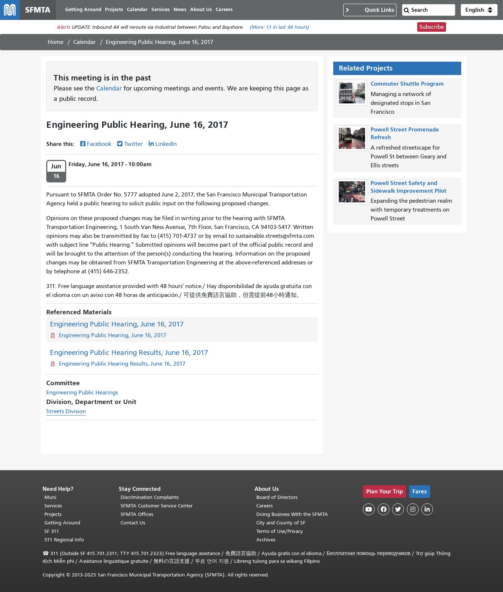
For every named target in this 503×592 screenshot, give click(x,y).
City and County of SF (280, 523)
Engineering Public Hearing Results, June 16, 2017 (129, 353)
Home (55, 43)
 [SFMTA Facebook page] (383, 509)
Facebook (99, 145)
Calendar (84, 43)
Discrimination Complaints (150, 497)
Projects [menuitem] (117, 10)
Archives (265, 540)
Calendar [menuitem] (140, 10)
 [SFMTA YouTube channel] (368, 509)
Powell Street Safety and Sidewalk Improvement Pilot (408, 187)
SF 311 (51, 531)
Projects (52, 514)
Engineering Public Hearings (82, 393)
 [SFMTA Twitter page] (398, 509)
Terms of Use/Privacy (279, 531)
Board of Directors (276, 497)
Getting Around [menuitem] (86, 10)
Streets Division (66, 412)
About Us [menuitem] (204, 10)
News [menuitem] (182, 10)
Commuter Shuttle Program (407, 84)
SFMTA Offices (137, 514)
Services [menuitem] (163, 10)
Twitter (133, 145)
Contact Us (133, 523)
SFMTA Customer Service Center (157, 506)
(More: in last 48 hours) (279, 28)
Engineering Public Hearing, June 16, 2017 (117, 325)
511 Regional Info (64, 540)
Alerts (63, 28)
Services (53, 506)
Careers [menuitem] (227, 10)
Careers (264, 506)
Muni (50, 497)
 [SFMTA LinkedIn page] (427, 509)
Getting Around (62, 523)
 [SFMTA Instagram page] (412, 509)
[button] (479, 10)
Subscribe (431, 28)
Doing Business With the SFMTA (292, 514)
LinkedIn (166, 145)
